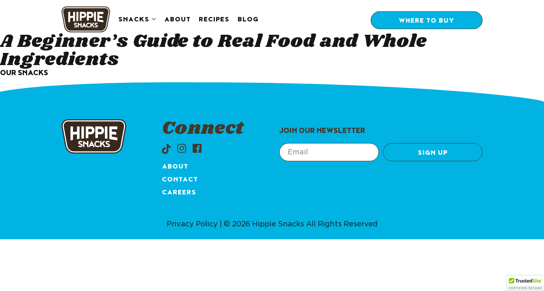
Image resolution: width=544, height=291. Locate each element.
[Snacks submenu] (153, 20)
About (177, 20)
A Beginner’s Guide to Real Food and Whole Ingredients (213, 50)
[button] (525, 283)
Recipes (214, 20)
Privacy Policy (192, 224)
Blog (248, 20)
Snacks (133, 20)
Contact (180, 180)
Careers (179, 193)
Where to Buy (427, 21)
